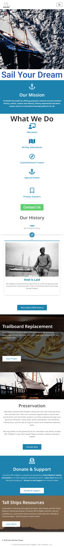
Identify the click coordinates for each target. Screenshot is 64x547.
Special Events (32, 177)
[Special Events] (32, 171)
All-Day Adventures (32, 147)
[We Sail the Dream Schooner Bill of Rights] (6, 5)
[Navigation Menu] (59, 5)
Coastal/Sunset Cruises (32, 162)
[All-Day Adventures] (32, 141)
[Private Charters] (32, 190)
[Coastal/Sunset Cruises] (32, 156)
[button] (3, 39)
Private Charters (32, 196)
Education (32, 132)
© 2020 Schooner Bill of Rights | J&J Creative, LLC (32, 545)
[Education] (32, 126)
